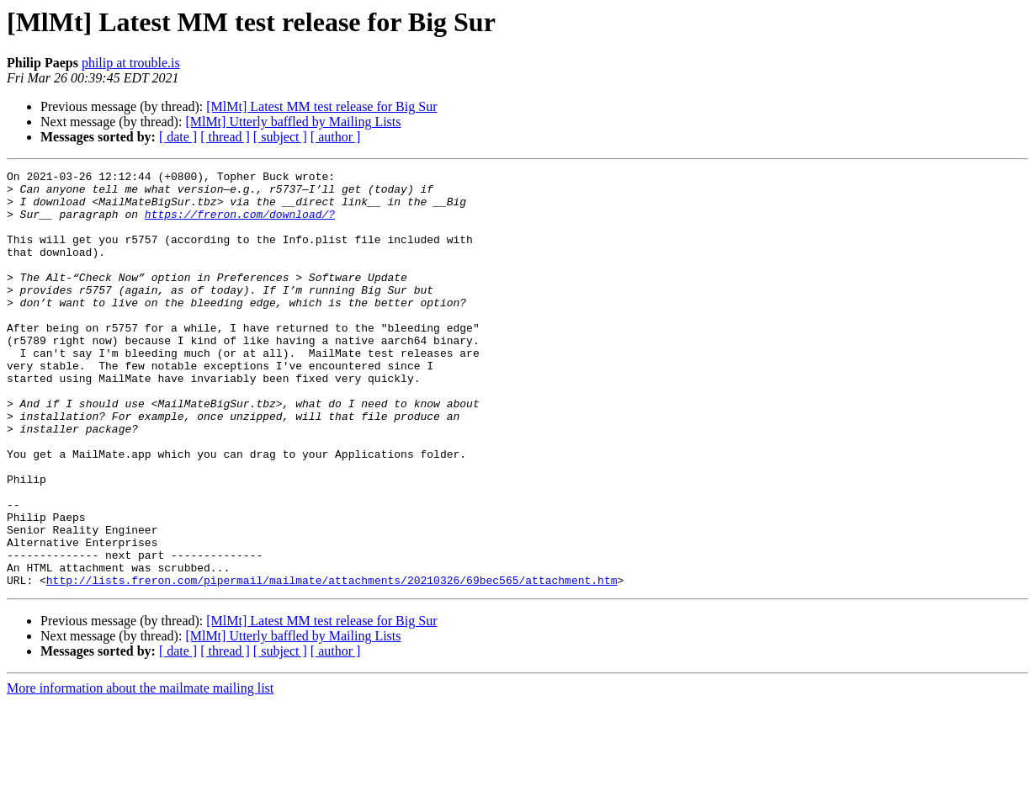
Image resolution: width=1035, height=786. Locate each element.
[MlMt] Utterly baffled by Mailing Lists (293, 121)
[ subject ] (280, 137)
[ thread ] (225, 137)
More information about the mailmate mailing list (140, 771)
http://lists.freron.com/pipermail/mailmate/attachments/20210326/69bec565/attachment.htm (332, 663)
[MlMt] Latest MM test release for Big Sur (321, 106)
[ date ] (178, 137)
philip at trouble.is (131, 63)
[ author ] (335, 137)
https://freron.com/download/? (240, 223)
